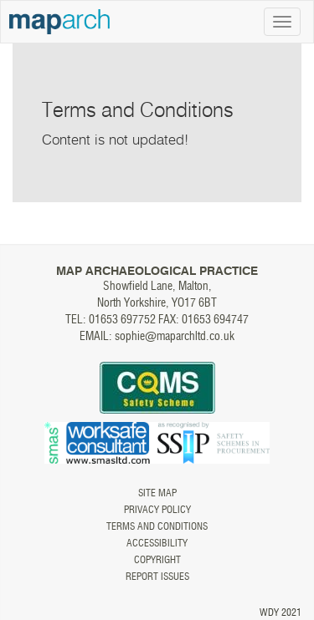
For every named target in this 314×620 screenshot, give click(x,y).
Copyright (157, 560)
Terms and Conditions (157, 526)
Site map (157, 493)
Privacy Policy (157, 510)
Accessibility (157, 543)
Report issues (157, 577)
